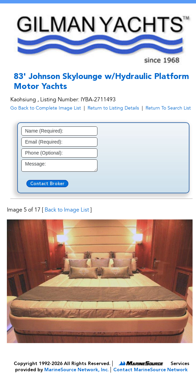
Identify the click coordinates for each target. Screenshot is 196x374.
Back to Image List (67, 209)
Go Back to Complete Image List (45, 108)
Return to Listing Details (113, 108)
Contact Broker (47, 184)
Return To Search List (168, 108)
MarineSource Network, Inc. (76, 369)
